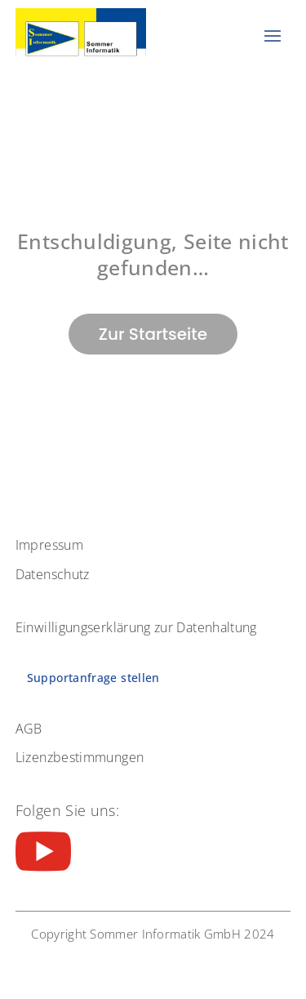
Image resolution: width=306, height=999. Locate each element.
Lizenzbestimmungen (80, 757)
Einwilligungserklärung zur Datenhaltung (136, 627)
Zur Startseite (153, 334)
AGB (29, 729)
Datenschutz (53, 574)
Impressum (49, 545)
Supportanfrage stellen (93, 677)
